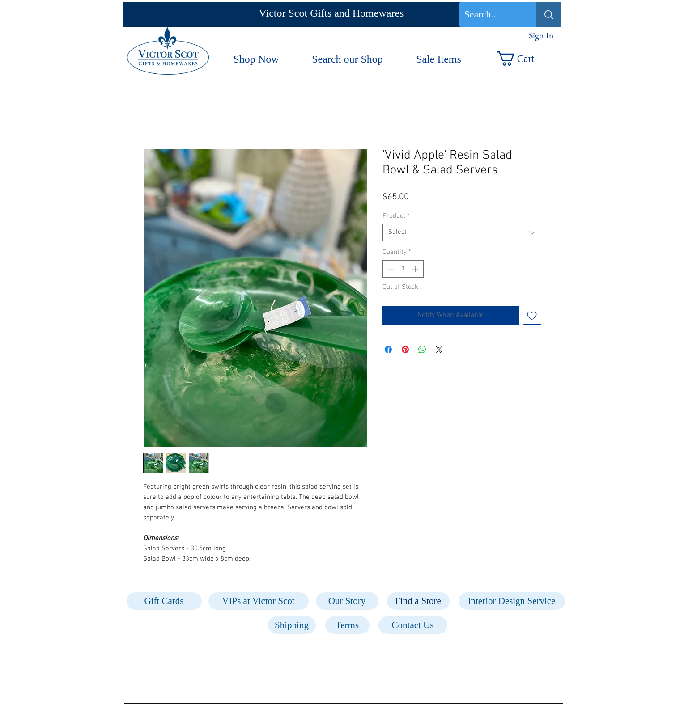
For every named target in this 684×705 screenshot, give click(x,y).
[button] (524, 58)
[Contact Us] (412, 625)
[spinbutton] (402, 269)
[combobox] (461, 232)
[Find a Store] (418, 601)
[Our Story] (347, 601)
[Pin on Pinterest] (405, 349)
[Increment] (416, 269)
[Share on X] (439, 349)
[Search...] (491, 14)
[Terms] (347, 625)
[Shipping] (292, 625)
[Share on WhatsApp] (422, 349)
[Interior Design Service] (512, 601)
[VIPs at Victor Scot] (258, 601)
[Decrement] (390, 269)
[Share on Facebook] (388, 349)
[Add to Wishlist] (532, 315)
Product (395, 216)
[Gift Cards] (164, 601)
